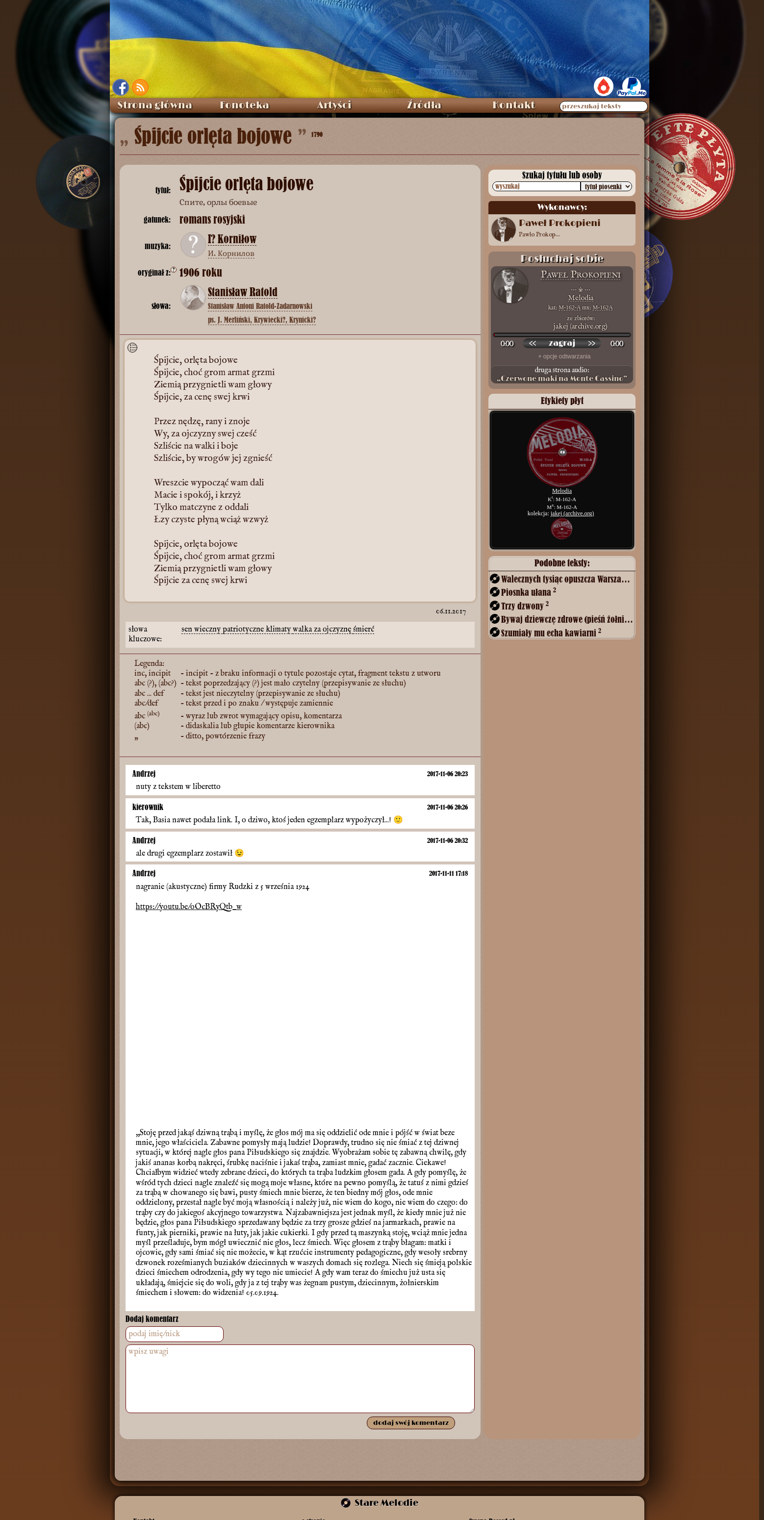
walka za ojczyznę (323, 629)
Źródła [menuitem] (424, 105)
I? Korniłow (232, 239)
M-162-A (570, 307)
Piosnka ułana (528, 592)
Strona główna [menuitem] (154, 105)
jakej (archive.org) (572, 513)
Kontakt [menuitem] (513, 105)
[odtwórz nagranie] (562, 343)
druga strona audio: (562, 374)
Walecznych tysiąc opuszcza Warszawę (567, 578)
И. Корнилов (231, 253)
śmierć (363, 629)
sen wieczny (202, 629)
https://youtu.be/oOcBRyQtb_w (189, 907)
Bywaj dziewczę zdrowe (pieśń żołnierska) (567, 619)
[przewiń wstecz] (532, 343)
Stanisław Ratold (243, 292)
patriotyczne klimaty (258, 629)
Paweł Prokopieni (581, 274)
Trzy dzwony (525, 605)
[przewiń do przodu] (591, 343)
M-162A (602, 307)
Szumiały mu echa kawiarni (551, 632)
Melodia (580, 298)
